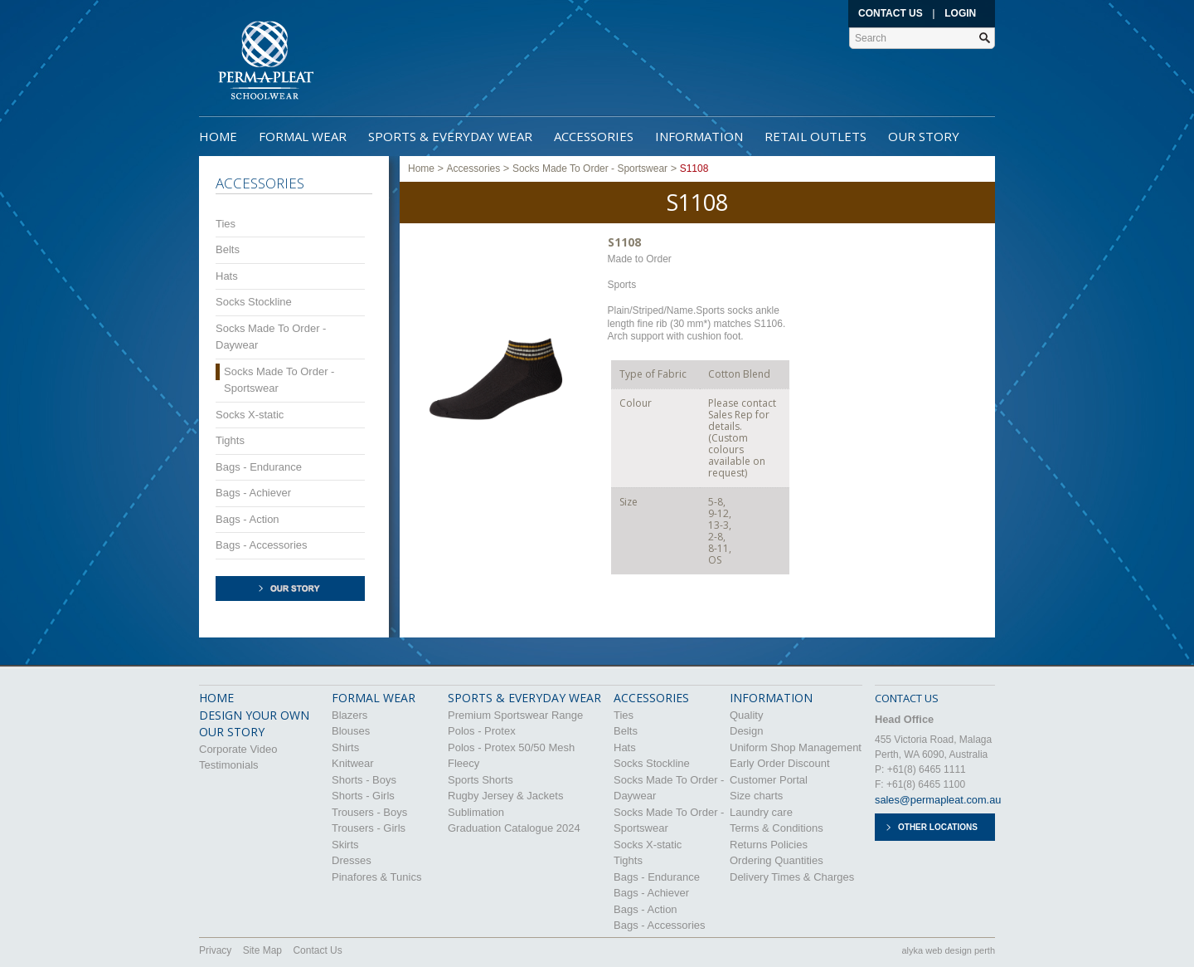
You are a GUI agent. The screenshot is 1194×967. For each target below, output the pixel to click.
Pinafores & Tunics (376, 877)
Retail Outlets (815, 136)
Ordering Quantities (776, 860)
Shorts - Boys (364, 780)
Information (699, 136)
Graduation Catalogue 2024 (514, 828)
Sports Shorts (480, 780)
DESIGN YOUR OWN (254, 715)
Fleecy (463, 763)
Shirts (345, 747)
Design (746, 731)
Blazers (349, 715)
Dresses (351, 860)
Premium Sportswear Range (515, 715)
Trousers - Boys (369, 812)
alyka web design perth (948, 950)
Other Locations (938, 827)
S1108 (694, 168)
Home (218, 136)
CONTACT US (907, 698)
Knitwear (353, 763)
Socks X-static (250, 414)
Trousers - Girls (368, 828)
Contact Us (890, 13)
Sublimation (476, 812)
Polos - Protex (482, 731)
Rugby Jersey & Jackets (505, 795)
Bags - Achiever (253, 492)
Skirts (345, 844)
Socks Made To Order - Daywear (271, 336)
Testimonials (229, 765)
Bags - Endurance (259, 467)
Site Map (262, 950)
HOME (216, 698)
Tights (230, 440)
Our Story (923, 136)
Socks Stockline (254, 301)
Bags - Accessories (262, 545)
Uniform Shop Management (796, 747)
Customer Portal (769, 780)
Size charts (756, 795)
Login (960, 13)
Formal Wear (303, 136)
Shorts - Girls (363, 795)
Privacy (215, 950)
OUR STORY (232, 732)
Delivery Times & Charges (792, 877)
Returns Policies (769, 844)
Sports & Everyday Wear (450, 136)
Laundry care (761, 812)
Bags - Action (247, 519)
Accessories (593, 136)
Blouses (351, 731)
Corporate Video (238, 749)
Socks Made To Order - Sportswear (279, 379)
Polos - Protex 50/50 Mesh (511, 747)
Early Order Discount (780, 763)
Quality (746, 715)
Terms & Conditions (776, 828)
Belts (228, 249)
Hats (227, 276)
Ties (225, 223)
